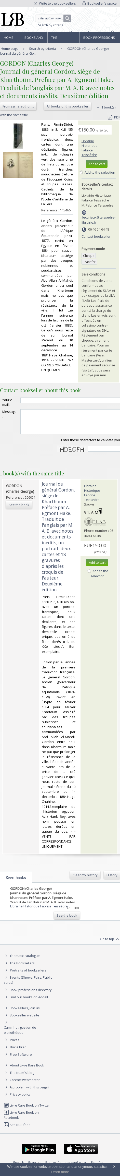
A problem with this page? (26, 1091)
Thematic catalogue (22, 960)
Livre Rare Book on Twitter (27, 1109)
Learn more (60, 1172)
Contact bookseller (96, 236)
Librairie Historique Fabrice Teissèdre (90, 148)
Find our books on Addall (26, 1001)
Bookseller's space (100, 3)
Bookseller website (21, 1019)
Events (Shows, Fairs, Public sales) (28, 984)
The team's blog (19, 1077)
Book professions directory (99, 39)
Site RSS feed (17, 1129)
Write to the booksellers (55, 3)
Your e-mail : (7, 402)
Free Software (21, 1059)
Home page (8, 39)
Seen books (16, 882)
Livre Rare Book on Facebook (21, 1119)
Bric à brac (18, 1051)
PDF (114, 117)
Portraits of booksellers (28, 975)
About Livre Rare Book (27, 1069)
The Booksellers (62, 39)
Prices (14, 1044)
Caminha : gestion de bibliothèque (20, 1034)
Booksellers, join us (22, 1012)
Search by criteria (50, 25)
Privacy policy (17, 1098)
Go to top (110, 943)
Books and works (33, 39)
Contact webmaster (22, 1084)
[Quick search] (53, 18)
